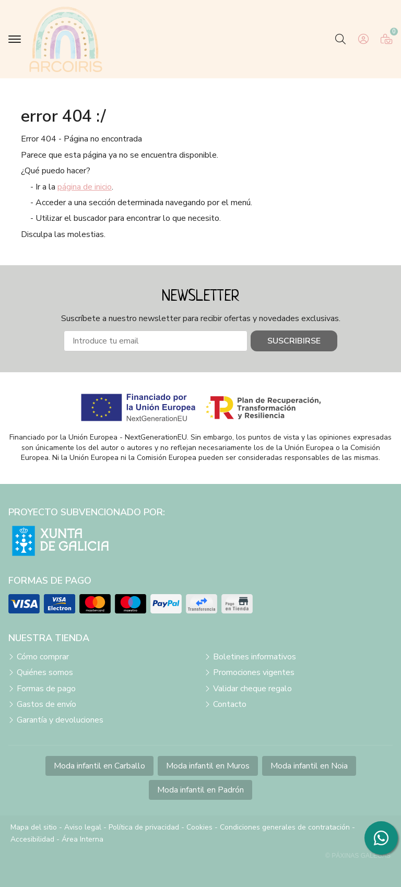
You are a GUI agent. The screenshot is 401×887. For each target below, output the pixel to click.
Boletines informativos (254, 657)
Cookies (199, 827)
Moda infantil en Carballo (99, 766)
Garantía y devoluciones (60, 720)
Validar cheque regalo (252, 688)
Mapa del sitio (33, 827)
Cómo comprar (43, 657)
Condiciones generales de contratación (285, 827)
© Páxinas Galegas (358, 855)
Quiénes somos (45, 672)
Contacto (229, 704)
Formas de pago (46, 688)
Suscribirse (294, 341)
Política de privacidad (144, 827)
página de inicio (84, 187)
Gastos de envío (46, 704)
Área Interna (82, 839)
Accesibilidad (32, 839)
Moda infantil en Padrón (200, 790)
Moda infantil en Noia (309, 766)
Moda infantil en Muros (208, 766)
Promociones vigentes (253, 672)
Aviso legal (82, 827)
